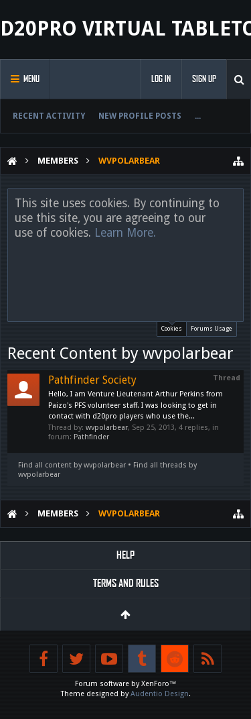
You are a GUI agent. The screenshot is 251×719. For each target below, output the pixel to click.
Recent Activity (49, 116)
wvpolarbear (107, 427)
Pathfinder (91, 437)
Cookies (171, 327)
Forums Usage (211, 328)
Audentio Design (160, 693)
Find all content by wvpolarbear (72, 465)
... (198, 116)
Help (125, 555)
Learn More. (125, 232)
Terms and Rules (126, 583)
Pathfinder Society (92, 380)
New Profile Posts (139, 116)
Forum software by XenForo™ (126, 683)
